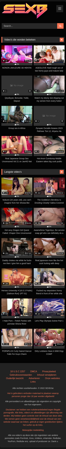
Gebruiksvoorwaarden (21, 375)
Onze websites (52, 378)
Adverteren (34, 378)
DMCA (33, 371)
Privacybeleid (49, 371)
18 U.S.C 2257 (17, 371)
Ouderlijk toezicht (15, 378)
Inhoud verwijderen (46, 375)
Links (33, 381)
